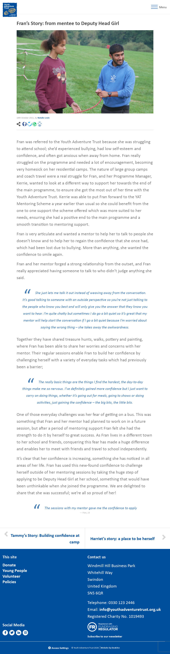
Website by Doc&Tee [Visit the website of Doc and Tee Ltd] (110, 647)
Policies (9, 581)
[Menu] (159, 7)
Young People (15, 570)
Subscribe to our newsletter (105, 636)
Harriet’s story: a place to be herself (122, 538)
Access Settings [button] (58, 648)
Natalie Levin (44, 117)
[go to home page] (10, 9)
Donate (9, 565)
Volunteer (11, 576)
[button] (24, 124)
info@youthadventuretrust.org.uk (130, 609)
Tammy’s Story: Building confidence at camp (45, 538)
